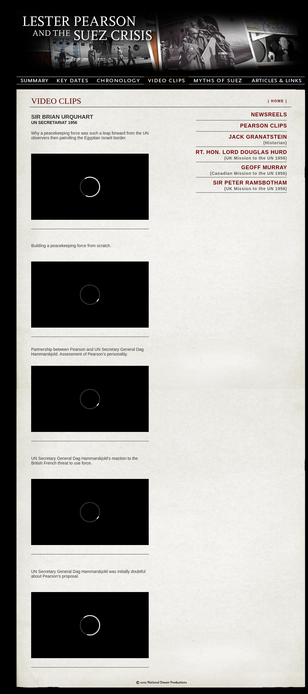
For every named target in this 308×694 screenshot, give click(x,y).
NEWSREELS (269, 115)
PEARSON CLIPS (263, 126)
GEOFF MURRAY (264, 167)
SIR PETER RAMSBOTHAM (250, 183)
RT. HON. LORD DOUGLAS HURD (241, 152)
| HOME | (277, 101)
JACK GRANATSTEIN (258, 137)
